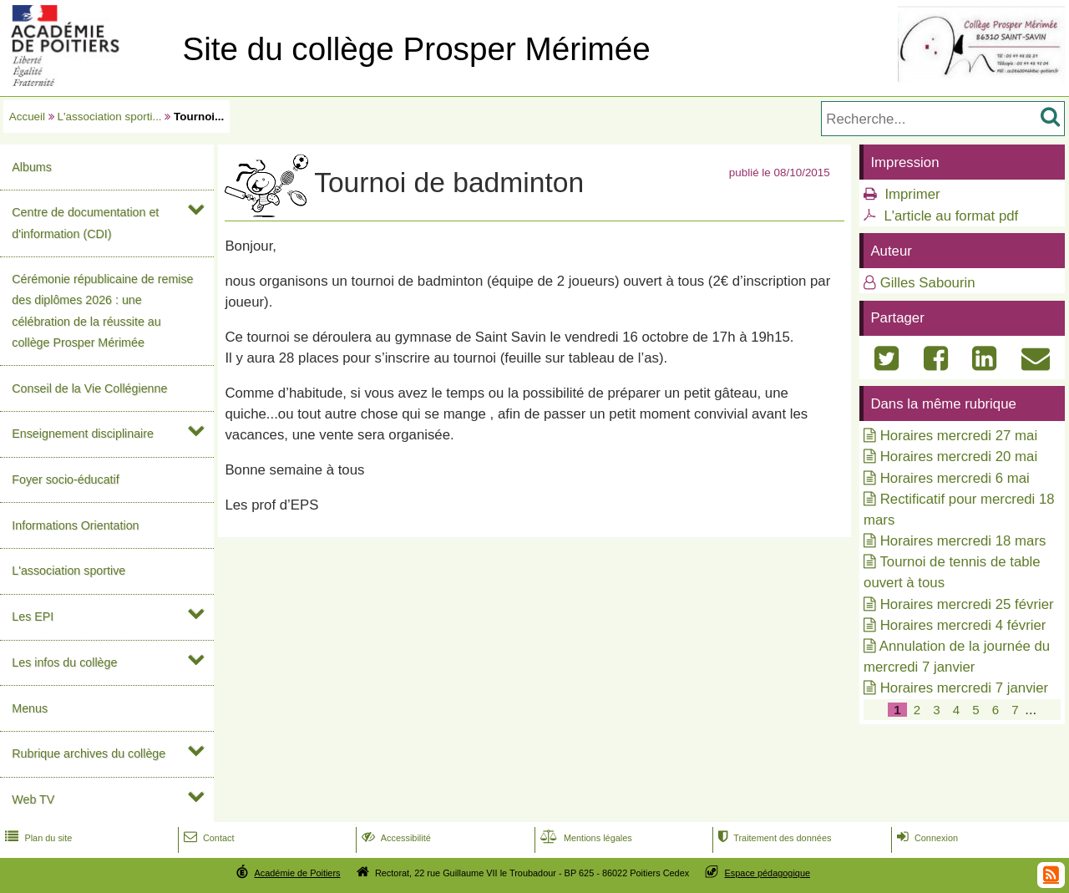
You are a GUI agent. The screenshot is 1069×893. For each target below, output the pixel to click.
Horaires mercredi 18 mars (963, 541)
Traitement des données (773, 838)
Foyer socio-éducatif (65, 479)
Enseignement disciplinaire (83, 433)
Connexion (926, 838)
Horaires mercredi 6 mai (955, 478)
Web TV (33, 799)
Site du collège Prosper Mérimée (416, 49)
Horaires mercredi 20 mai (958, 456)
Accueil (27, 116)
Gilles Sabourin (927, 283)
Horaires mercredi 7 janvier (964, 688)
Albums (32, 167)
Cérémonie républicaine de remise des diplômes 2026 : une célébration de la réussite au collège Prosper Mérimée (102, 310)
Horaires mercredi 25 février (967, 604)
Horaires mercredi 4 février (963, 625)
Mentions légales (584, 838)
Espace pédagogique (768, 873)
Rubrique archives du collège (88, 753)
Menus (30, 708)
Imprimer (912, 194)
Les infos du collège (64, 662)
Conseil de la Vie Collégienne (89, 388)
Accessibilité (394, 838)
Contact (207, 838)
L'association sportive (68, 570)
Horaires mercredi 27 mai (958, 436)
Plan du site (37, 838)
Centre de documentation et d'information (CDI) (85, 222)
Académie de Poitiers (297, 873)
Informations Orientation (75, 525)
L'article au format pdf (951, 216)
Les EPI (32, 616)
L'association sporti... (110, 116)
